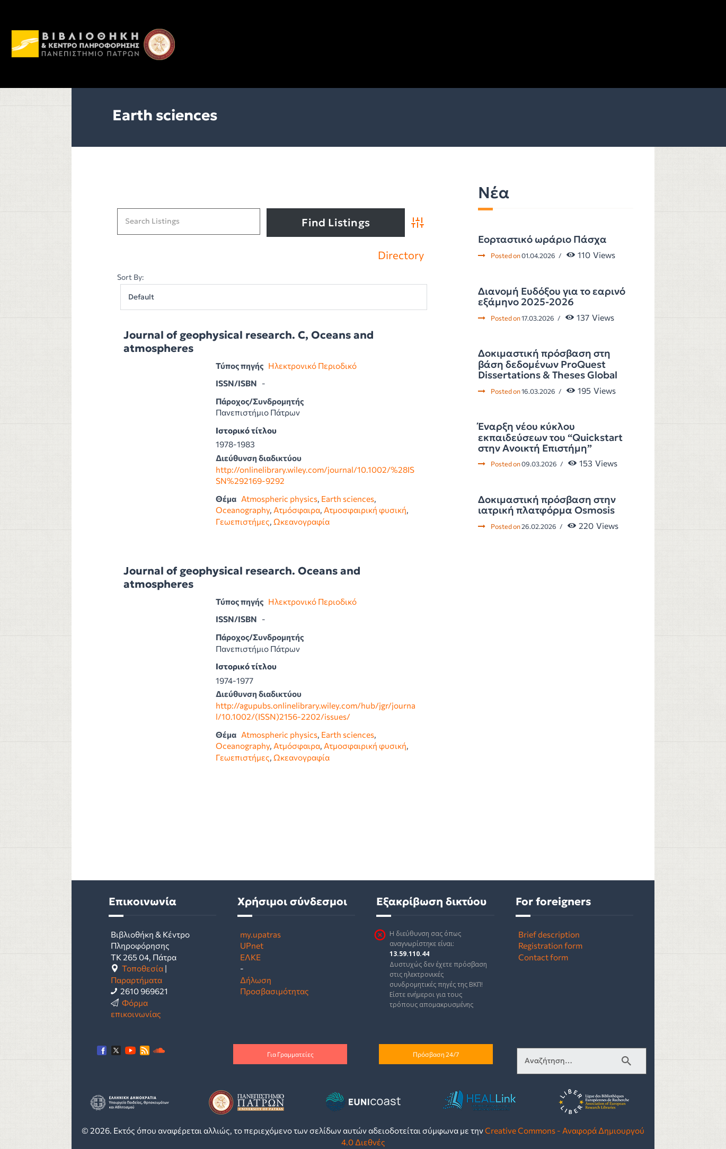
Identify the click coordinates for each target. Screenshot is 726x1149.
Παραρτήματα (136, 980)
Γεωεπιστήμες (243, 521)
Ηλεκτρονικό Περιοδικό (312, 365)
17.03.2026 (537, 318)
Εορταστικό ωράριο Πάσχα (542, 239)
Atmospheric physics (279, 498)
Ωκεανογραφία (301, 521)
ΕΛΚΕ (250, 957)
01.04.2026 (538, 255)
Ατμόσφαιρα (296, 510)
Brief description (549, 934)
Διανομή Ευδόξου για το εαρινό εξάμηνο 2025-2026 (551, 297)
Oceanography (243, 510)
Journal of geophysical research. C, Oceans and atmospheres (248, 342)
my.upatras (260, 934)
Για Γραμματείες (290, 1054)
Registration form (550, 945)
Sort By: (130, 276)
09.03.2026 (539, 463)
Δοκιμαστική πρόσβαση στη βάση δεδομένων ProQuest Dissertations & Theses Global (547, 364)
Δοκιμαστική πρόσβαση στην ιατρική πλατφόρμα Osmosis (547, 505)
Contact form (543, 957)
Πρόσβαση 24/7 (436, 1054)
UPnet (251, 945)
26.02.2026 (538, 526)
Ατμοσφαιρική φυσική (365, 510)
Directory (401, 255)
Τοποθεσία (142, 968)
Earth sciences (347, 498)
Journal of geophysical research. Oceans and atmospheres (241, 577)
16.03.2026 (538, 391)
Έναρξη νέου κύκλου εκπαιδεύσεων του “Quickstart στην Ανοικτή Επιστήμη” (550, 437)
